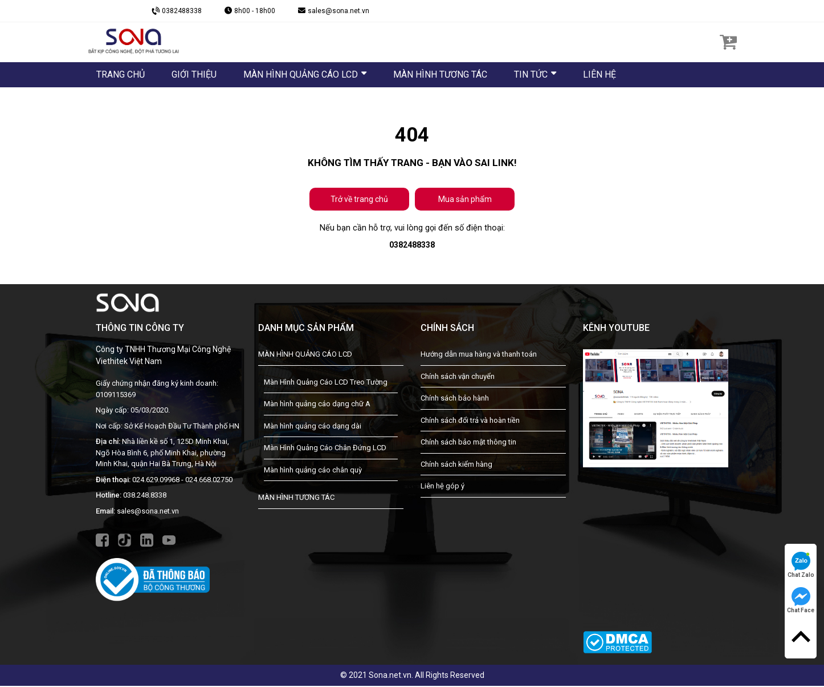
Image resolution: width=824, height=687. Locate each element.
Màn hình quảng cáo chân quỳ (313, 471)
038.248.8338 (144, 496)
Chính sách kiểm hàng (456, 465)
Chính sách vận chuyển (458, 377)
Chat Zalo (801, 565)
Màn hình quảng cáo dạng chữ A (317, 405)
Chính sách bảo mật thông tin (468, 443)
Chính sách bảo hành (455, 399)
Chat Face (800, 600)
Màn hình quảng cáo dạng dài (312, 427)
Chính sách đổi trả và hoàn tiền (470, 421)
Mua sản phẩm (465, 199)
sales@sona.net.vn (148, 512)
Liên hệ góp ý (442, 487)
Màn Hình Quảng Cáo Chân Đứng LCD (325, 449)
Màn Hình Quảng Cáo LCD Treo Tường (325, 383)
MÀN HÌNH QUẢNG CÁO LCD (305, 355)
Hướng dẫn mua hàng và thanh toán (479, 355)
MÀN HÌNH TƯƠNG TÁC (296, 499)
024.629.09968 (156, 480)
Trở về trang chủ (359, 199)
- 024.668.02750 (206, 480)
